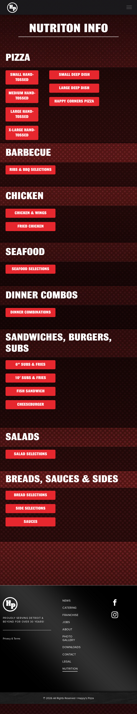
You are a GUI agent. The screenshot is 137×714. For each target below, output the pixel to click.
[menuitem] (73, 600)
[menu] (129, 7)
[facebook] (115, 603)
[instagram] (115, 615)
